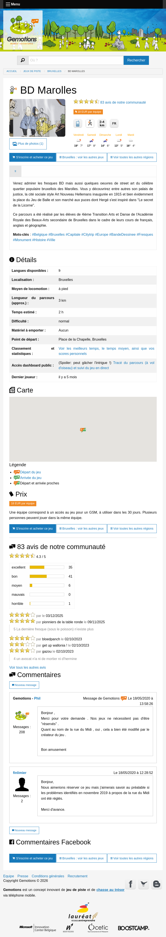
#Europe (101, 234)
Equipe (8, 876)
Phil (37, 698)
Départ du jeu (30, 472)
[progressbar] (47, 567)
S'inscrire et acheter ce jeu (33, 157)
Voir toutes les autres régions (131, 157)
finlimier (19, 773)
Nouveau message (24, 685)
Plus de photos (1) (28, 144)
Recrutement (78, 876)
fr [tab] (15, 171)
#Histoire (39, 240)
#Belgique (39, 234)
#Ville (51, 240)
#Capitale (73, 234)
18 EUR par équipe (88, 111)
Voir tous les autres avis (27, 667)
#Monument (22, 240)
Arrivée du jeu (31, 478)
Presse (23, 876)
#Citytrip (87, 234)
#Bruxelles (56, 234)
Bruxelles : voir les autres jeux (81, 157)
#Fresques (145, 234)
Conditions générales (48, 876)
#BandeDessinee (122, 234)
